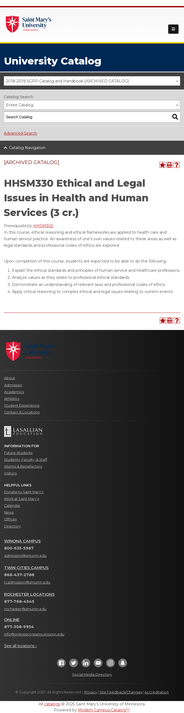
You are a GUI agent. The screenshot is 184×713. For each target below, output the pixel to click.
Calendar (12, 506)
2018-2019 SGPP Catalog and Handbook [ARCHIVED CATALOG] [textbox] (67, 81)
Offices (10, 519)
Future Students (18, 453)
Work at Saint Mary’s (21, 499)
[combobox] (92, 81)
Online (11, 619)
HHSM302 (43, 225)
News (9, 512)
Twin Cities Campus (26, 567)
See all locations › (20, 645)
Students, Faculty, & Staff (25, 460)
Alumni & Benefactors (23, 466)
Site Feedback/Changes (120, 692)
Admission (13, 385)
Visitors (10, 473)
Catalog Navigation (27, 147)
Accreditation (156, 692)
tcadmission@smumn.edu (27, 582)
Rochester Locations (29, 594)
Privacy (90, 692)
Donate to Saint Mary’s (23, 492)
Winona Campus (22, 541)
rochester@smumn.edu (25, 609)
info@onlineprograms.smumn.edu (34, 634)
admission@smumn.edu (25, 556)
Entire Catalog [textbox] (19, 105)
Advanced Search (20, 133)
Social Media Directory (92, 674)
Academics (14, 392)
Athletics (11, 399)
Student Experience (22, 405)
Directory (12, 526)
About (9, 378)
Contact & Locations (22, 412)
